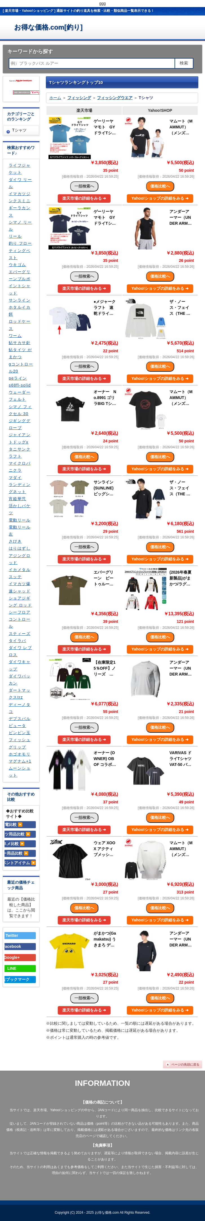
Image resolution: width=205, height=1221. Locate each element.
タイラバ (17, 640)
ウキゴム (17, 264)
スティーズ (19, 633)
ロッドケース (19, 325)
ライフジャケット (19, 169)
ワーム (15, 335)
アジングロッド (19, 559)
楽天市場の (84, 198)
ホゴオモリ (19, 754)
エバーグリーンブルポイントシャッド (19, 282)
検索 (184, 63)
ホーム (55, 97)
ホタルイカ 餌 (19, 311)
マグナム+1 (20, 761)
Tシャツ (19, 130)
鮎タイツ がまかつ (20, 353)
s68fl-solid (20, 385)
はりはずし (19, 548)
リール (15, 236)
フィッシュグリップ (19, 743)
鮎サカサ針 (19, 342)
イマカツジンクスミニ (19, 197)
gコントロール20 (21, 367)
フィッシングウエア (115, 97)
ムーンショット (19, 771)
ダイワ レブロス (20, 651)
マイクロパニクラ (19, 467)
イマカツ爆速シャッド (19, 587)
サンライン (19, 300)
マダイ (15, 477)
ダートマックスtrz (19, 693)
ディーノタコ (19, 708)
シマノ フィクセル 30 (20, 410)
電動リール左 (19, 530)
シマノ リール (20, 225)
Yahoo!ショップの (160, 198)
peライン (18, 378)
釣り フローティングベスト (20, 250)
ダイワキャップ (19, 665)
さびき (15, 541)
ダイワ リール (20, 183)
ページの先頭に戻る (185, 1064)
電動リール (19, 520)
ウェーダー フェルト (19, 396)
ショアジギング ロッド (20, 601)
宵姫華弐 (17, 498)
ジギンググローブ (19, 424)
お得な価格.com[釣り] (48, 27)
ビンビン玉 (19, 732)
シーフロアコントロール (19, 619)
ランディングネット (19, 488)
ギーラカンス (19, 211)
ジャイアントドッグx (19, 438)
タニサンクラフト (19, 452)
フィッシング (79, 97)
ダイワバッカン (19, 679)
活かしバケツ (19, 509)
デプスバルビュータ (19, 722)
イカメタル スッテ (19, 573)
